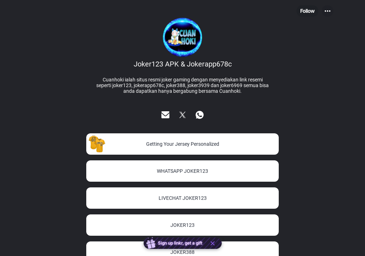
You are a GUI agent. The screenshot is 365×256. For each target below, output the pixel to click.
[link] (182, 144)
